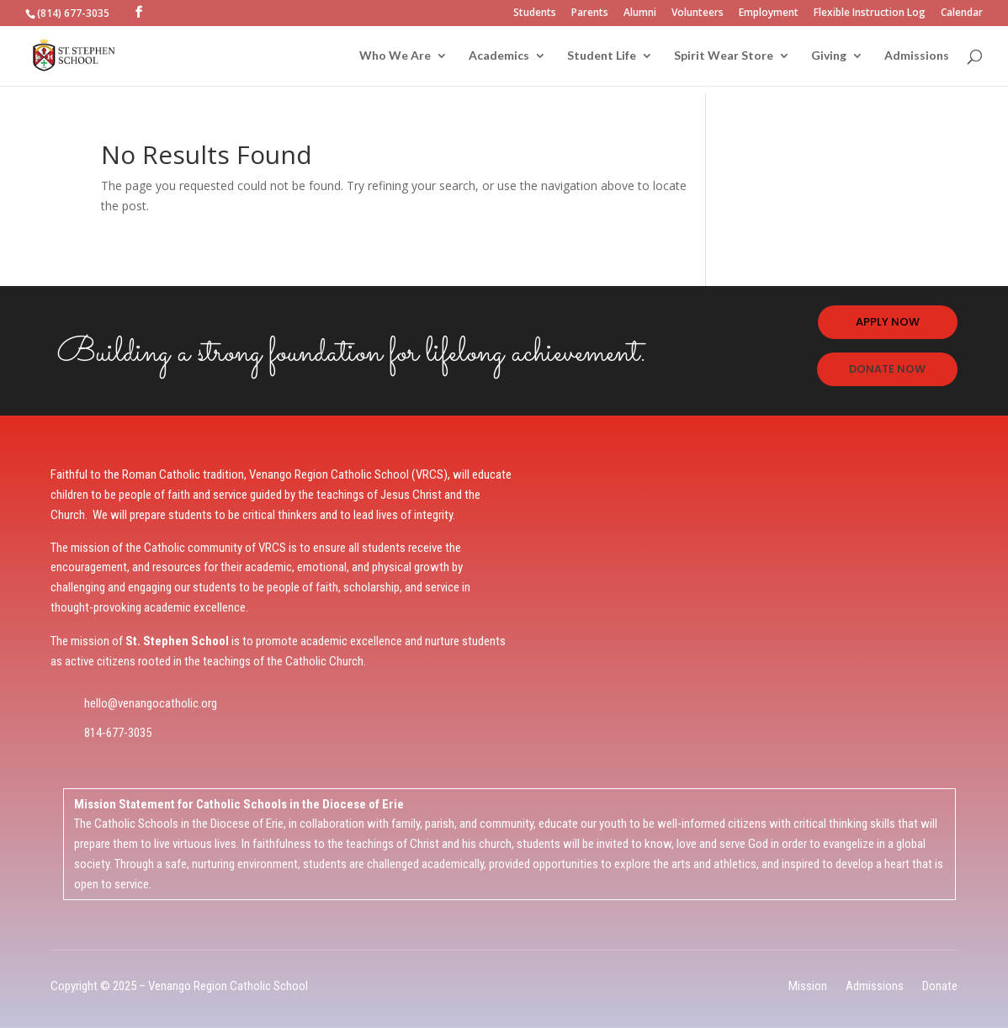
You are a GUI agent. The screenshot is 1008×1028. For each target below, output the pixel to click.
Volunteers (697, 13)
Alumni (639, 13)
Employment (768, 13)
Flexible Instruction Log (870, 13)
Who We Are (395, 56)
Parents (589, 13)
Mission (807, 985)
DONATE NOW (887, 369)
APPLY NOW (888, 322)
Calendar (962, 13)
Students (534, 13)
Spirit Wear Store (723, 56)
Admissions (916, 56)
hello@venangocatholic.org (150, 703)
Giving (828, 56)
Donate (940, 985)
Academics (499, 56)
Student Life (601, 56)
